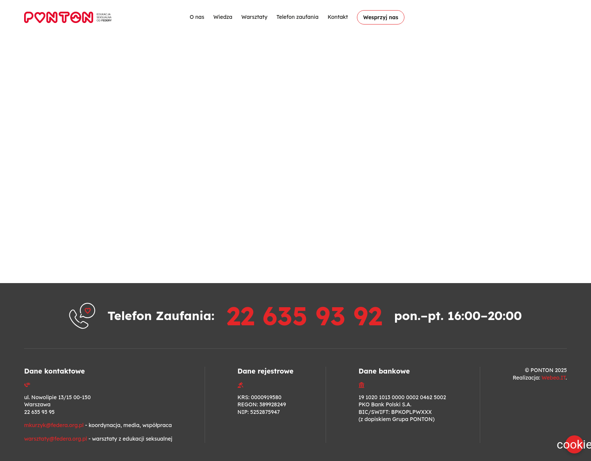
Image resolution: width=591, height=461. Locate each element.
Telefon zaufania (297, 17)
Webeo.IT (554, 377)
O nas (197, 17)
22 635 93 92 (304, 315)
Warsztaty (254, 17)
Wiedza (222, 17)
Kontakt (338, 17)
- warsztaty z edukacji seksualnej (98, 438)
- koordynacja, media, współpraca (98, 425)
